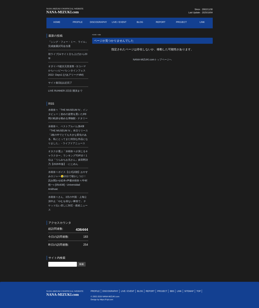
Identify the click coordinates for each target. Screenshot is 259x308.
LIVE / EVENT (127, 291)
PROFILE (95, 291)
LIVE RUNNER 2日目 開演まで (65, 90)
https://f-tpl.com (106, 299)
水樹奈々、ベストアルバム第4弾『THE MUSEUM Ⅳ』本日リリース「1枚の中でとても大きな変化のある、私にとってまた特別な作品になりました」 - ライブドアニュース (68, 135)
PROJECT (162, 291)
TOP (198, 291)
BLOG (140, 291)
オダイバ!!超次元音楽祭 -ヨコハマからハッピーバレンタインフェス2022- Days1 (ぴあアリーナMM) (67, 70)
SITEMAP (189, 291)
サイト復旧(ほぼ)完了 (60, 82)
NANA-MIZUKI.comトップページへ (152, 59)
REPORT (150, 291)
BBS (172, 291)
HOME (94, 35)
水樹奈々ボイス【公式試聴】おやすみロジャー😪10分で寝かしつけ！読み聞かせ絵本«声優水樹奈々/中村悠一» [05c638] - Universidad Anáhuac (68, 180)
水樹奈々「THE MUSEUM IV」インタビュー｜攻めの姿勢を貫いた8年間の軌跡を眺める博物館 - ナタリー (68, 114)
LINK (179, 291)
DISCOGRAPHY (110, 291)
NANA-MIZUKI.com (64, 10)
